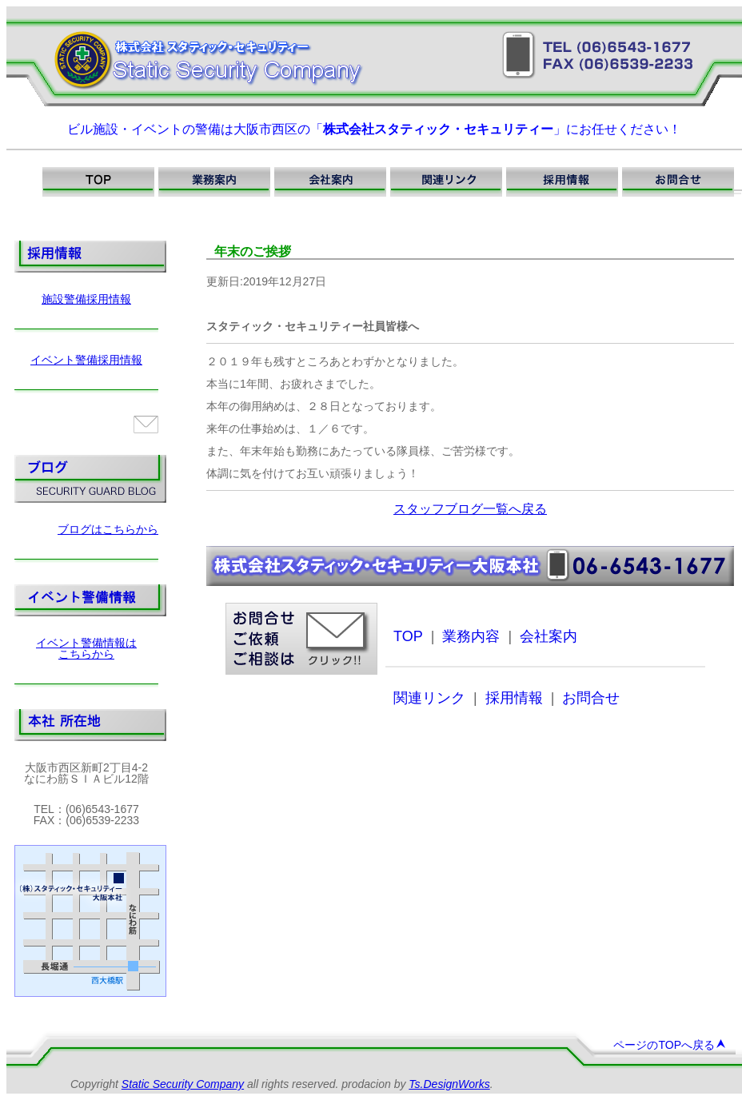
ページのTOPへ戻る (669, 1044)
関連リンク (429, 698)
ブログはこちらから (108, 529)
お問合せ (591, 698)
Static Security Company (183, 1084)
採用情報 (514, 698)
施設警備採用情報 (86, 299)
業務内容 (471, 636)
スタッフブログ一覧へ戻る (470, 509)
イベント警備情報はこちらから (86, 648)
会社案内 (548, 636)
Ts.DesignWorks (449, 1084)
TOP (408, 636)
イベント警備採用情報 (86, 359)
